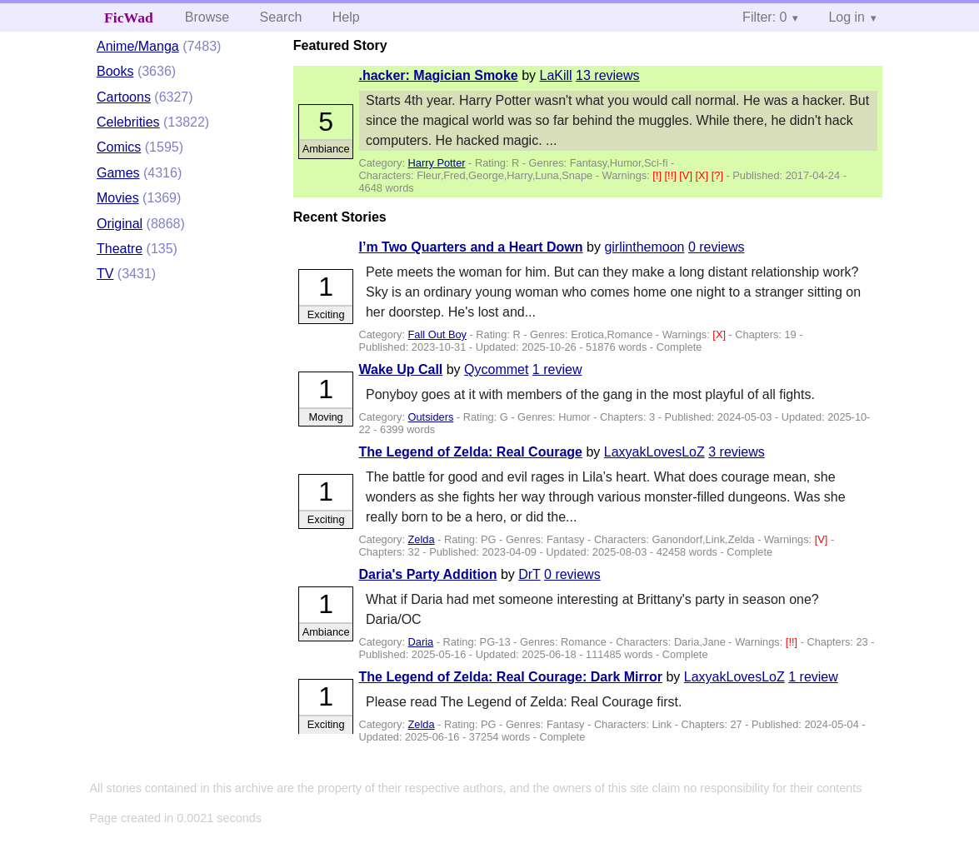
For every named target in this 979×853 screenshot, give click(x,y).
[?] (719, 175)
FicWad (128, 17)
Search (281, 17)
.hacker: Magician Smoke (438, 75)
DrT (529, 574)
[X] (704, 175)
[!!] (672, 175)
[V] (687, 175)
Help (346, 17)
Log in (846, 17)
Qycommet (496, 369)
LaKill (555, 75)
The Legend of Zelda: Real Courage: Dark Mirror (511, 677)
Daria (421, 642)
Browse (207, 17)
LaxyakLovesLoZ (654, 452)
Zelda (421, 539)
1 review (557, 369)
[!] (658, 175)
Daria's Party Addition (428, 574)
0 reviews (716, 247)
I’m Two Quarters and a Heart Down (471, 247)
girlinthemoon (644, 247)
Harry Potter (437, 163)
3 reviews (736, 452)
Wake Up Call (401, 369)
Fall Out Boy (437, 334)
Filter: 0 (764, 17)
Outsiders (431, 417)
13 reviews (607, 75)
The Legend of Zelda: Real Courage (470, 452)
